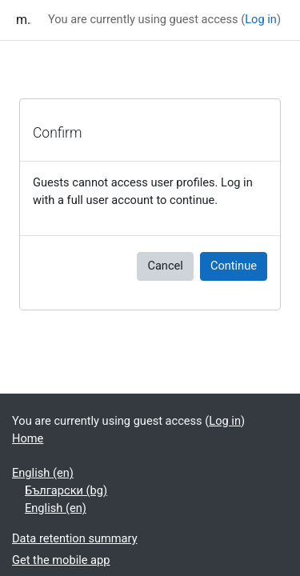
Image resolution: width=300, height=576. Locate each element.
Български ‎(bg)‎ (66, 490)
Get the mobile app (61, 560)
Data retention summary (75, 538)
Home (27, 438)
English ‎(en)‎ (43, 473)
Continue (233, 265)
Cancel (164, 265)
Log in (261, 19)
